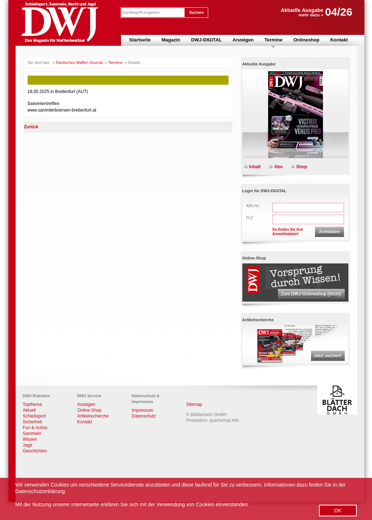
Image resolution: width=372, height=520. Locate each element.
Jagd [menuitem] (27, 445)
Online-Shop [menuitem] (89, 410)
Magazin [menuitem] (171, 40)
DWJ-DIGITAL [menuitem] (206, 40)
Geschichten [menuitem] (35, 451)
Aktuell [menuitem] (29, 410)
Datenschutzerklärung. (40, 491)
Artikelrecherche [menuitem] (93, 416)
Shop (301, 166)
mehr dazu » (311, 14)
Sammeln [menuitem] (32, 433)
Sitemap (194, 404)
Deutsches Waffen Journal (79, 62)
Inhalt (255, 166)
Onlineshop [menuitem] (307, 40)
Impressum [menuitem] (142, 410)
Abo (278, 166)
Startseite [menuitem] (140, 40)
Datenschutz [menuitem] (144, 416)
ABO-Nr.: (253, 206)
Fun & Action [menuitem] (35, 427)
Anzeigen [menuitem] (243, 40)
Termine (115, 62)
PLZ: (250, 218)
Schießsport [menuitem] (34, 416)
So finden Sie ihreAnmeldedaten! (287, 231)
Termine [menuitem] (273, 40)
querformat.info (224, 420)
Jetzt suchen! (328, 355)
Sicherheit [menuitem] (32, 421)
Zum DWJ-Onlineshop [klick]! (311, 294)
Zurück (31, 126)
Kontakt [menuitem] (339, 40)
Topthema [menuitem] (32, 404)
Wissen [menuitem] (30, 439)
